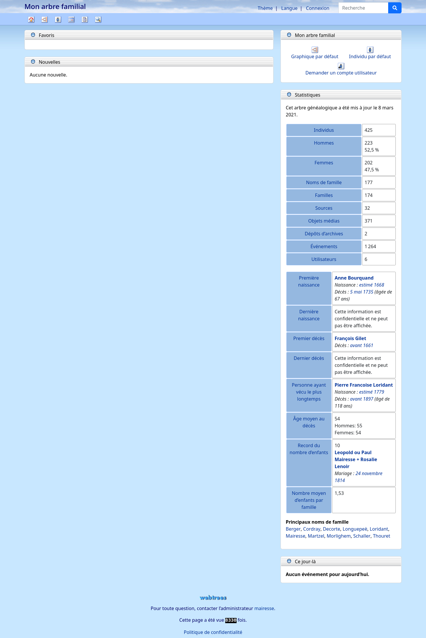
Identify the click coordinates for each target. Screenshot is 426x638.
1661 (368, 345)
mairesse (264, 608)
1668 (379, 285)
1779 (379, 392)
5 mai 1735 (361, 292)
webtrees (213, 598)
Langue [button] (289, 8)
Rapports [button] (84, 19)
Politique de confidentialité (213, 632)
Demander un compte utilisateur (341, 69)
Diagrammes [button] (44, 19)
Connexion (317, 8)
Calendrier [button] (71, 19)
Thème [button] (265, 8)
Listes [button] (58, 19)
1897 (368, 399)
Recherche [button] (98, 19)
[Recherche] (395, 7)
